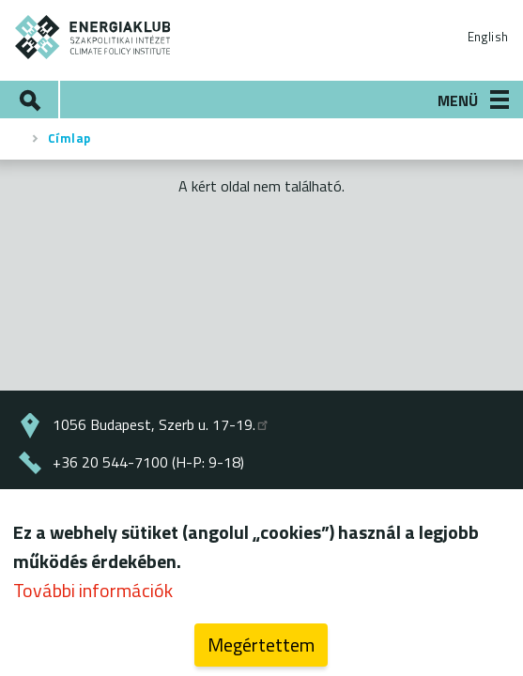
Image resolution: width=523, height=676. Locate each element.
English (488, 36)
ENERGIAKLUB (93, 37)
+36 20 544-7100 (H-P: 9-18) (148, 462)
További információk (93, 592)
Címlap (69, 138)
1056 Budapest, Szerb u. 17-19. (161, 424)
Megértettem (261, 646)
